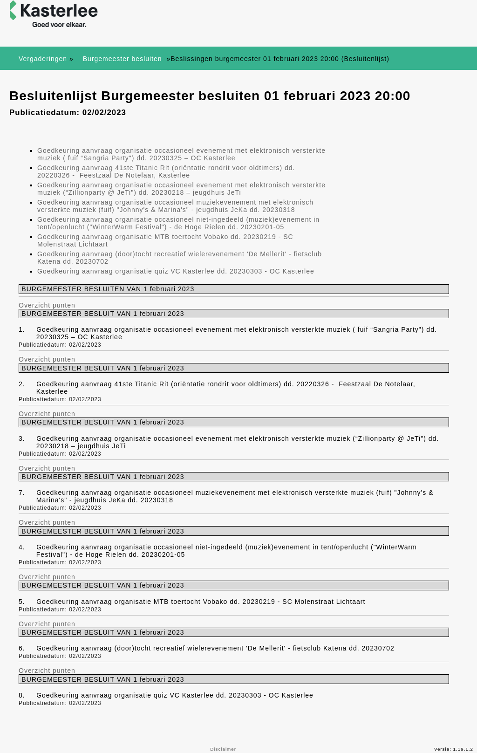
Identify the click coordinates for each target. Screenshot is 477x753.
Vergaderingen (43, 58)
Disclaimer (223, 749)
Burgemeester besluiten (123, 58)
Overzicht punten (47, 305)
